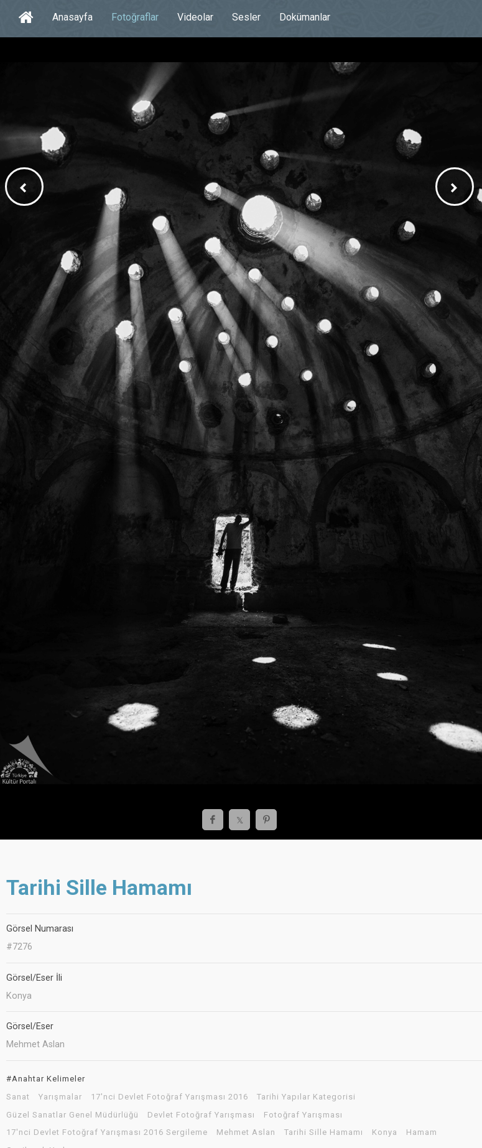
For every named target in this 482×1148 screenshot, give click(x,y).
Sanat (18, 1097)
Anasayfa (72, 17)
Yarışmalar (60, 1097)
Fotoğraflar (135, 17)
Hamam (421, 1132)
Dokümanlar (304, 17)
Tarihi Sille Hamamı (323, 1132)
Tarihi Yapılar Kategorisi (306, 1097)
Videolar (195, 17)
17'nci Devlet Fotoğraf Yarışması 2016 (169, 1097)
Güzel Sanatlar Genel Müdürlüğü (72, 1115)
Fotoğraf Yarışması (303, 1115)
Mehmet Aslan (246, 1132)
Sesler (246, 17)
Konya (384, 1132)
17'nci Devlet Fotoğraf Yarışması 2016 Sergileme (107, 1132)
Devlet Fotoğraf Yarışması (201, 1115)
